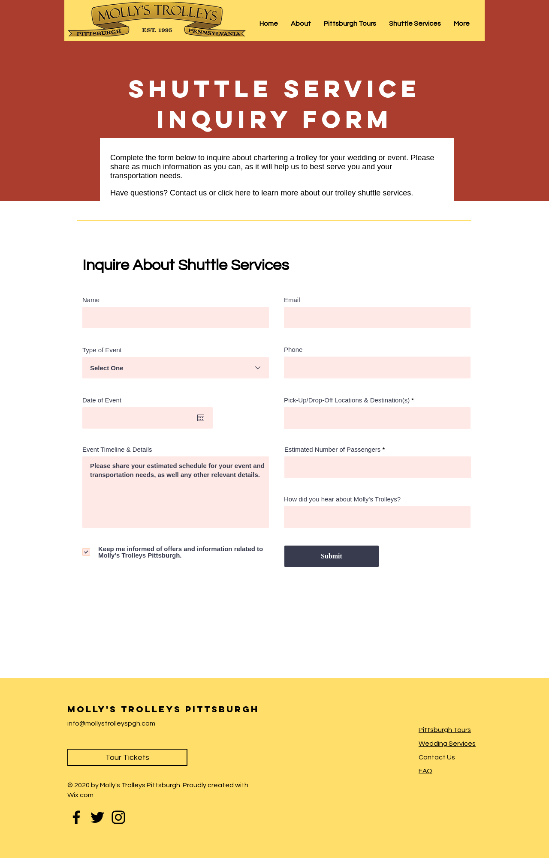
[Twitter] (97, 817)
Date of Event (105, 400)
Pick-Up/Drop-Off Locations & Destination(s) (347, 400)
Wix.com (80, 795)
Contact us (188, 193)
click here (234, 193)
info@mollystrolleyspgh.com (111, 723)
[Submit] (331, 556)
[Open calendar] (200, 417)
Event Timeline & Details (117, 449)
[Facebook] (76, 817)
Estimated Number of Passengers (332, 449)
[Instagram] (118, 817)
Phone (293, 349)
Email (292, 300)
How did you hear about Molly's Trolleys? (342, 499)
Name (91, 300)
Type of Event (102, 350)
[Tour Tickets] (127, 757)
